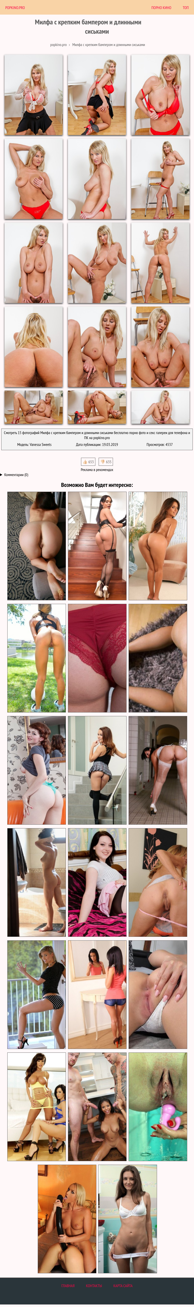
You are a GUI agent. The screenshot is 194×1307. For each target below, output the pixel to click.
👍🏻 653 (88, 461)
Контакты (94, 1285)
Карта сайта (123, 1285)
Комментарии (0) (16, 474)
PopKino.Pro (15, 7)
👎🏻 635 (105, 461)
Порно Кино (161, 7)
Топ (186, 7)
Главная (67, 1285)
